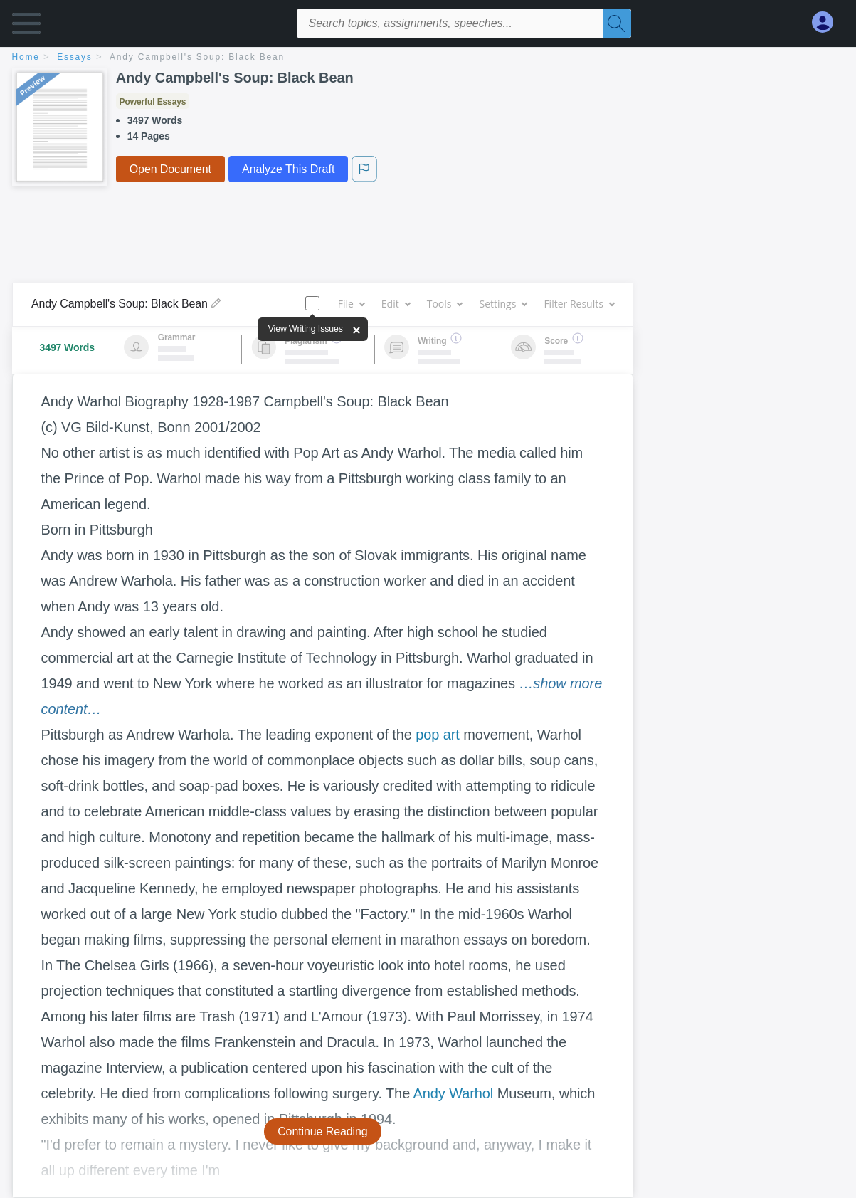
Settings (503, 303)
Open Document (170, 169)
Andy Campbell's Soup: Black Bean (197, 57)
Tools (445, 303)
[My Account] (828, 22)
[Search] (617, 23)
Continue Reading (323, 1131)
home (26, 57)
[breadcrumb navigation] (428, 58)
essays (74, 57)
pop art (438, 734)
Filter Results (578, 303)
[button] (26, 27)
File (351, 303)
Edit (395, 303)
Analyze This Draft (288, 169)
